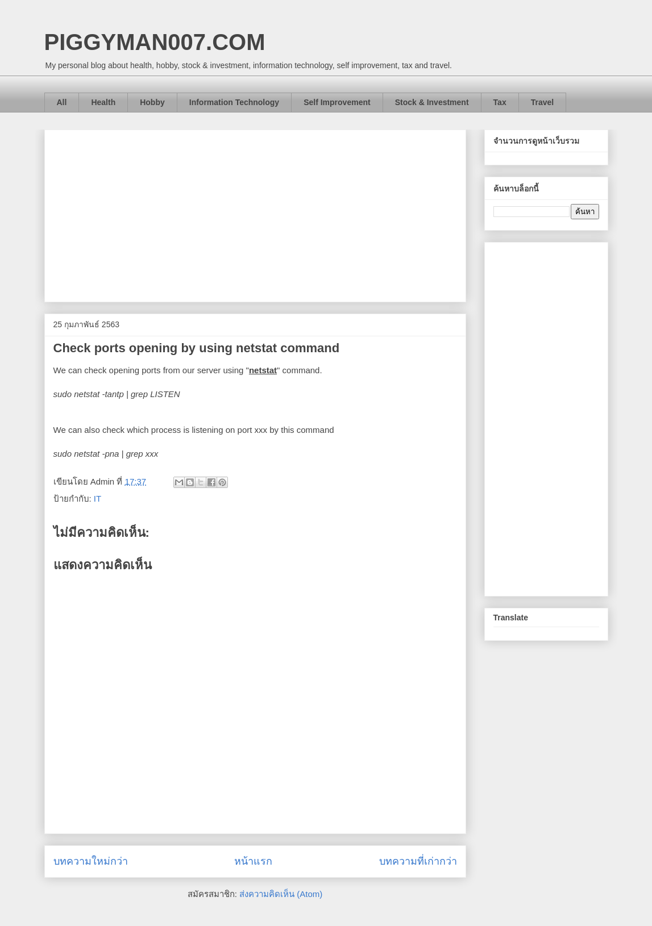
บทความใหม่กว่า (90, 861)
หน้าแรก (253, 861)
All (62, 102)
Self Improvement (337, 102)
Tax (499, 102)
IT (97, 498)
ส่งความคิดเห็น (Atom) (280, 894)
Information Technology (234, 102)
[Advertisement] (255, 213)
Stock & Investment (432, 102)
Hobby (152, 102)
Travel (542, 102)
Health (103, 102)
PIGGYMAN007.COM (154, 42)
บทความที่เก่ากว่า (418, 861)
